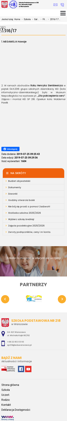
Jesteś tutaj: (7, 19)
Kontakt (6, 404)
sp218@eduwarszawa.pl (55, 5)
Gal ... (35, 19)
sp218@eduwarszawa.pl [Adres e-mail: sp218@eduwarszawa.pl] (19, 345)
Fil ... (43, 19)
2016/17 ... (53, 19)
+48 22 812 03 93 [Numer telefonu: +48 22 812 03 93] (15, 341)
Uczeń (5, 394)
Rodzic (5, 399)
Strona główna (10, 384)
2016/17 (9, 31)
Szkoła (25, 19)
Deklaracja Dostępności (15, 409)
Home (17, 19)
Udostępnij (10, 149)
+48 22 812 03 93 (62, 5)
